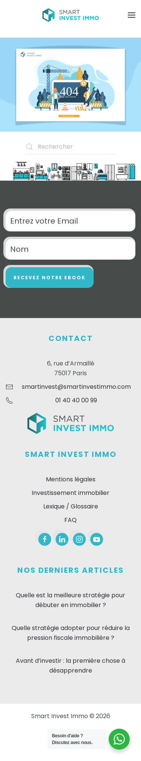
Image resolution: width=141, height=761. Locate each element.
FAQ (70, 520)
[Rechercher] (71, 146)
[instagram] (79, 539)
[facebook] (45, 539)
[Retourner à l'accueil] (70, 15)
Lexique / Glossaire (70, 506)
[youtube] (96, 539)
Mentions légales (71, 479)
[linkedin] (62, 539)
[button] (131, 15)
